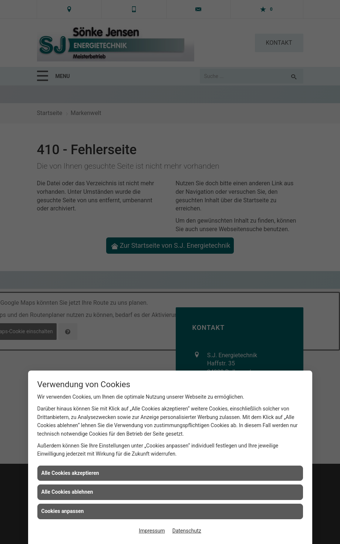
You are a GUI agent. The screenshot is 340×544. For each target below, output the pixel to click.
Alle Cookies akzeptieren (70, 473)
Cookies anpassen (62, 511)
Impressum (152, 531)
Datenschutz (186, 531)
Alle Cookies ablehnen (67, 492)
